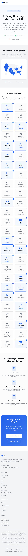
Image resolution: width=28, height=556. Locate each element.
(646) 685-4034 (5, 465)
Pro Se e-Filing (4, 490)
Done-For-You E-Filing (6, 493)
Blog (2, 482)
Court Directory (5, 505)
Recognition (4, 485)
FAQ (2, 480)
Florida (3, 515)
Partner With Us (5, 525)
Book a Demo (4, 523)
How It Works (4, 475)
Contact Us (14, 436)
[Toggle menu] (25, 2)
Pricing (3, 477)
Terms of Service (18, 551)
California (3, 510)
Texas (2, 513)
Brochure (3, 495)
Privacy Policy (8, 551)
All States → (4, 503)
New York (3, 508)
